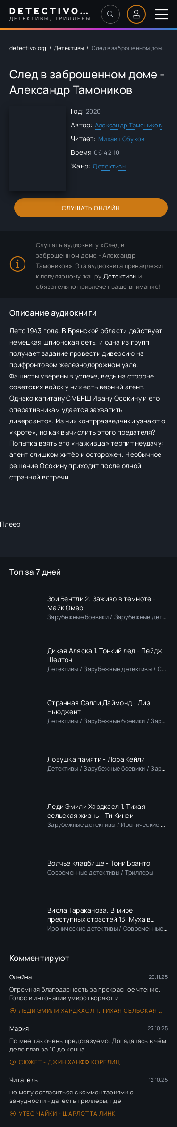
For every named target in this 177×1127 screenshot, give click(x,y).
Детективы (69, 48)
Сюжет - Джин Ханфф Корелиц (65, 1062)
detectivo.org (28, 48)
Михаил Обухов (121, 139)
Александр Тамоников (128, 125)
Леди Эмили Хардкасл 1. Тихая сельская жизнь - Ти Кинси (89, 1011)
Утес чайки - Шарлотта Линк (63, 1114)
